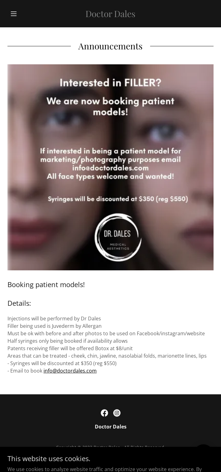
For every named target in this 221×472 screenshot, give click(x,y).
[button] (22, 13)
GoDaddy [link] (123, 456)
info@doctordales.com (70, 370)
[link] (110, 13)
